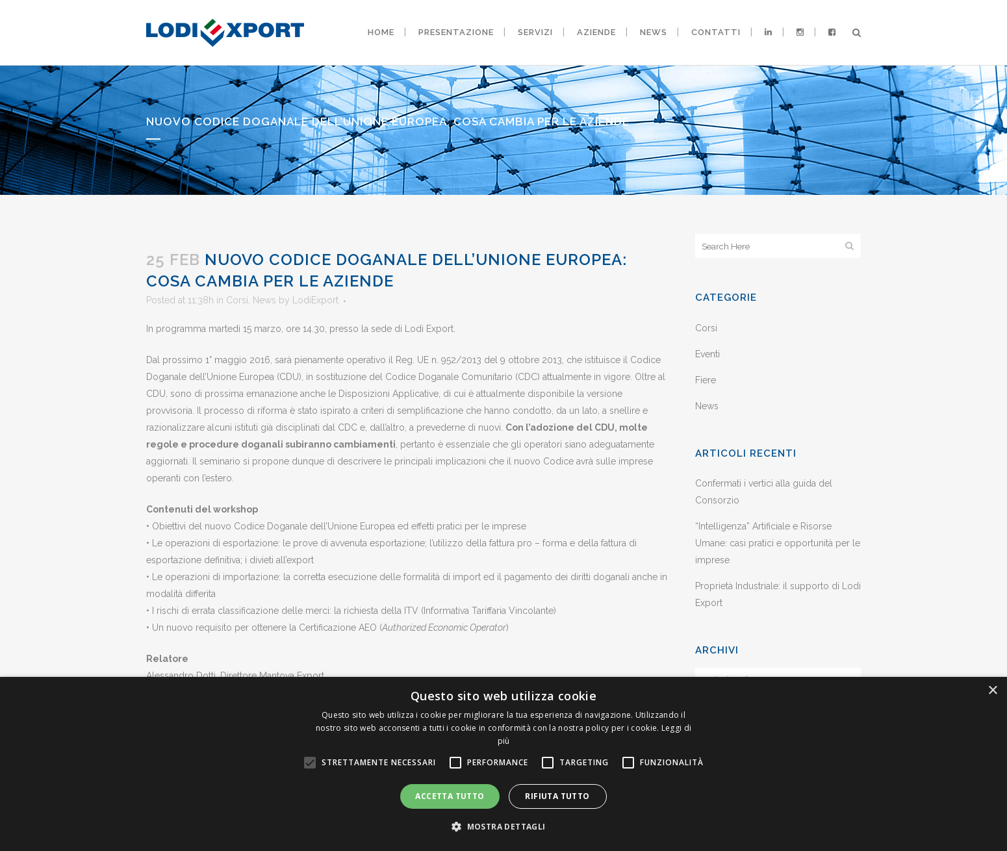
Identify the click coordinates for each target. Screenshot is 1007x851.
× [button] (992, 691)
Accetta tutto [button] (449, 796)
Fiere (705, 380)
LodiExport (315, 300)
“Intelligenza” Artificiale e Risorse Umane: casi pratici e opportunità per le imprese (777, 543)
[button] (503, 827)
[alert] (503, 764)
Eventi (707, 354)
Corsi (237, 300)
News (264, 300)
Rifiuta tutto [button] (557, 796)
